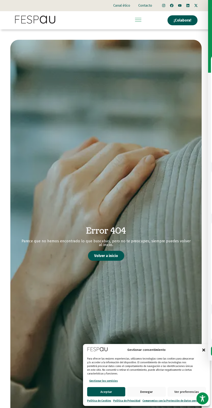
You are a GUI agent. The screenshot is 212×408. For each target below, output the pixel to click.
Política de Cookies (99, 400)
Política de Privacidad (126, 400)
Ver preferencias (186, 392)
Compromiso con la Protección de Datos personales (174, 400)
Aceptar (106, 392)
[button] (204, 350)
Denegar (146, 392)
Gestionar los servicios (103, 380)
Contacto (145, 5)
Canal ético (121, 5)
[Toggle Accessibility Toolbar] (202, 398)
